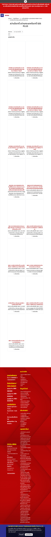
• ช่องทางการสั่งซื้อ (24, 393)
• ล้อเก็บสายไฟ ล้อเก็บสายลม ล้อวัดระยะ (24, 515)
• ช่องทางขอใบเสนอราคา (25, 391)
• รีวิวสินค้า (22, 426)
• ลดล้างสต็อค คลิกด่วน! (25, 413)
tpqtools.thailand (11, 459)
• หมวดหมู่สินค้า (23, 423)
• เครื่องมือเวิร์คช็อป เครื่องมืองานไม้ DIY (24, 512)
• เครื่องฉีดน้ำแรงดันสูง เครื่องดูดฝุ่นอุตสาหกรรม (25, 485)
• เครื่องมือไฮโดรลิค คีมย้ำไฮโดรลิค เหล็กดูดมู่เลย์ (25, 457)
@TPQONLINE (10, 464)
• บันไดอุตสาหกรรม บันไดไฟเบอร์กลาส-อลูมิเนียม (25, 499)
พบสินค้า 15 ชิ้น (11, 37)
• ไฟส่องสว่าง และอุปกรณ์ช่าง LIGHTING (25, 521)
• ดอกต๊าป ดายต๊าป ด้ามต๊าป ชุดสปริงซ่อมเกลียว (25, 509)
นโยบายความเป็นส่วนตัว (37, 530)
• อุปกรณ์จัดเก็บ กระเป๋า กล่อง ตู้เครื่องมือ (25, 442)
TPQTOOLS (15, 461)
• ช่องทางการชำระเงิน (24, 395)
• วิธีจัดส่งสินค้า (23, 396)
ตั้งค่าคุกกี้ (21, 534)
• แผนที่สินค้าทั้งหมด (24, 416)
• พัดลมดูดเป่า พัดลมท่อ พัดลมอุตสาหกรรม (25, 467)
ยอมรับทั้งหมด (29, 534)
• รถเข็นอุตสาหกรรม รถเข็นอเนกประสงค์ (25, 502)
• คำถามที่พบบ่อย (23, 382)
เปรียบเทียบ (16, 78)
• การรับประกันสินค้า (24, 402)
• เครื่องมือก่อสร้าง (24, 494)
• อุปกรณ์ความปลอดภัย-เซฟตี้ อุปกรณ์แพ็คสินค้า (25, 518)
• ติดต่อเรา (22, 384)
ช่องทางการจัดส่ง (11, 473)
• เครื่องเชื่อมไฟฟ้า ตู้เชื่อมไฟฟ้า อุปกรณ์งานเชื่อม (25, 479)
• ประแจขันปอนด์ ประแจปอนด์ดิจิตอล (25, 445)
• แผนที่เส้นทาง (23, 379)
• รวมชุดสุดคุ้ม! (23, 415)
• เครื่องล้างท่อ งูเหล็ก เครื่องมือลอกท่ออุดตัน (25, 473)
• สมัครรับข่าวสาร (24, 381)
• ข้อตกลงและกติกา (24, 406)
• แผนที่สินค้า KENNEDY (25, 418)
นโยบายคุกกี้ (13, 531)
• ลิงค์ (21, 385)
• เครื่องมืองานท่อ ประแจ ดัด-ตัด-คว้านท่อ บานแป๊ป (25, 476)
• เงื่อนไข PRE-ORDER (25, 401)
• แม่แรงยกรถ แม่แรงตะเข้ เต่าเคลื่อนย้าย (25, 460)
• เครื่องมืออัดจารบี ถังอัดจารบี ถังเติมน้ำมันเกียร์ (25, 463)
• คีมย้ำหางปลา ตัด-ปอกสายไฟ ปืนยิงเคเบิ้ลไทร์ (25, 439)
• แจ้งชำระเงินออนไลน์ (24, 404)
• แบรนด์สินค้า (23, 424)
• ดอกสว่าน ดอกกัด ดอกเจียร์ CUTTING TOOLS (25, 505)
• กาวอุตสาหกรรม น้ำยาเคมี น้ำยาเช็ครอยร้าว (25, 496)
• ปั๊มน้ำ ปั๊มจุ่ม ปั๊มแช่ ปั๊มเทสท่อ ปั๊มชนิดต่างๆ (25, 488)
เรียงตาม (10, 32)
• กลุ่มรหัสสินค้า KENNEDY (23, 420)
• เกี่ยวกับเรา (22, 377)
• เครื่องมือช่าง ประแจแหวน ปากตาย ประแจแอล (25, 436)
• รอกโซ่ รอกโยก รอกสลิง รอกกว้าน (24, 454)
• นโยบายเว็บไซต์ (23, 407)
